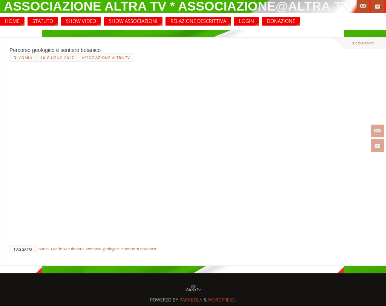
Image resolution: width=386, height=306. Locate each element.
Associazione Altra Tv (106, 57)
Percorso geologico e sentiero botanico (55, 50)
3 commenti (363, 43)
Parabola (190, 300)
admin (26, 57)
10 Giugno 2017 (57, 57)
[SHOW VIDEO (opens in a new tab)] (81, 21)
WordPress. (222, 300)
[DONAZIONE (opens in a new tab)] (281, 21)
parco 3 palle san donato (61, 248)
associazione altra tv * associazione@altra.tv (177, 6)
